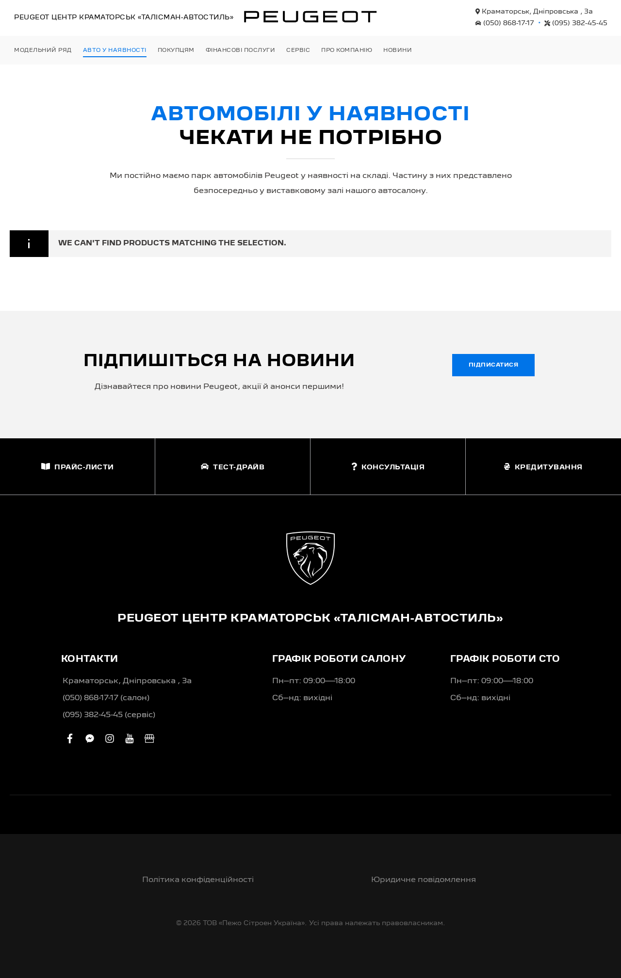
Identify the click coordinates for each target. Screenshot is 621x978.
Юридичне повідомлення (423, 880)
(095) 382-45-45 (575, 23)
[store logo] (310, 16)
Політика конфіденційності (198, 880)
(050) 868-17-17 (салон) (106, 698)
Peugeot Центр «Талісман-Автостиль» (123, 17)
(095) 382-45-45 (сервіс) (109, 715)
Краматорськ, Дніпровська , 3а (534, 12)
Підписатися (494, 365)
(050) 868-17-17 (504, 23)
